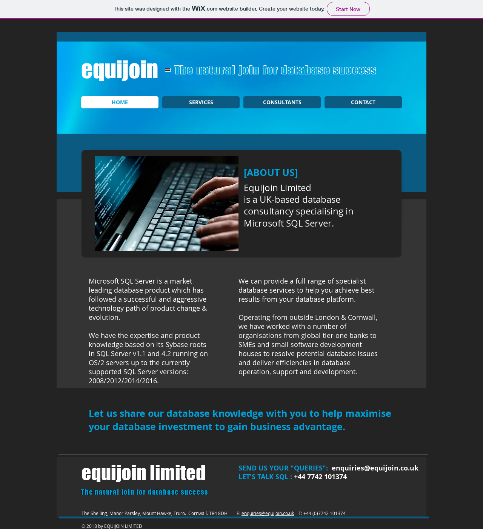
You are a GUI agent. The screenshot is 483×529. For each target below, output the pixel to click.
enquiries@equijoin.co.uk (268, 513)
